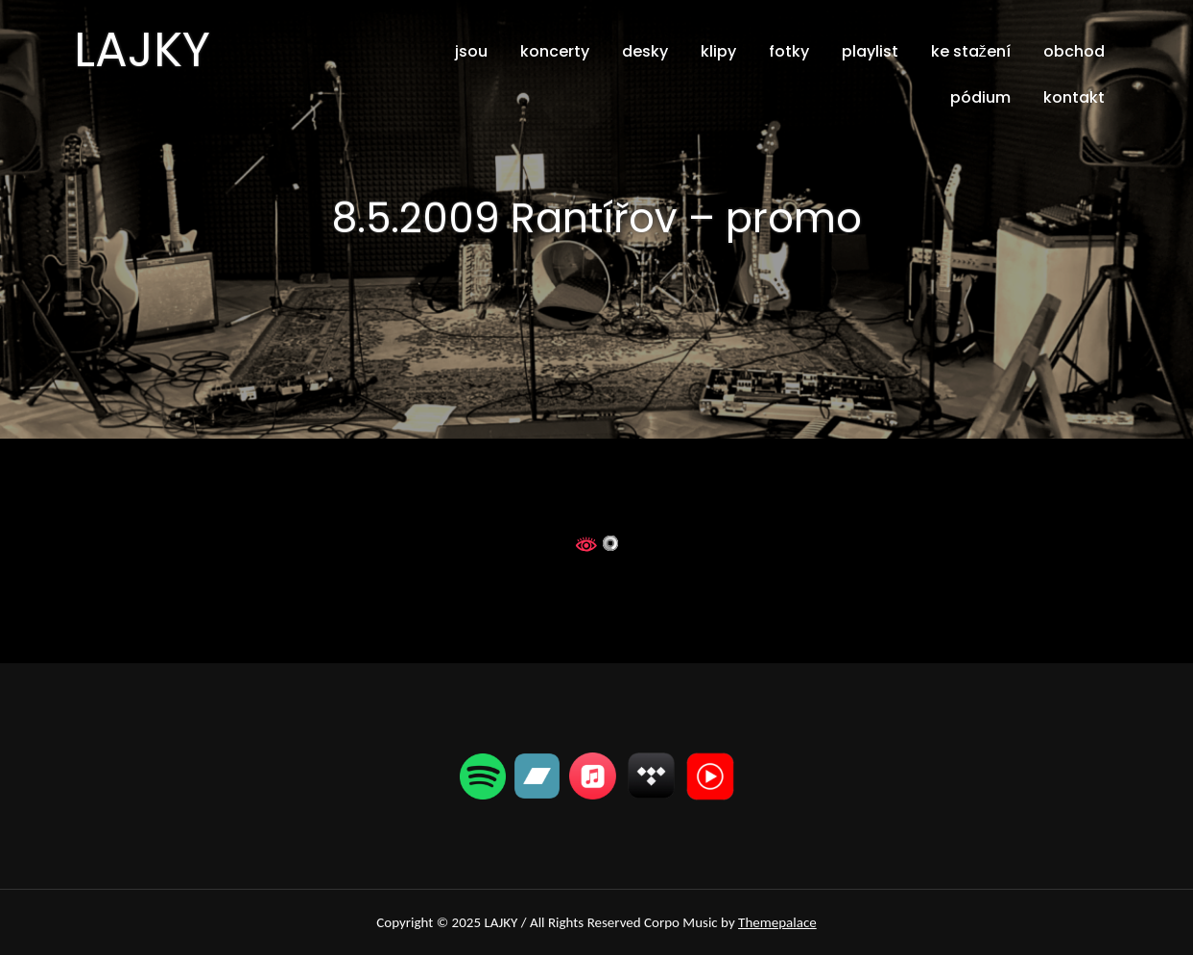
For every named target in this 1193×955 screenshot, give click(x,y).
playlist (870, 51)
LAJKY (142, 50)
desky (645, 51)
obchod (1074, 51)
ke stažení (971, 51)
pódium (980, 97)
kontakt (1074, 97)
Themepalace (777, 922)
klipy (718, 51)
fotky (789, 51)
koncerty (554, 51)
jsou (471, 51)
